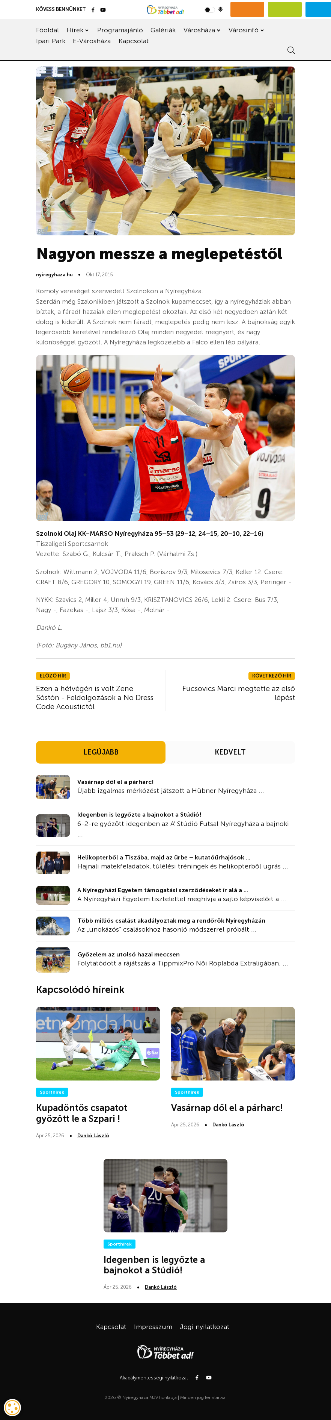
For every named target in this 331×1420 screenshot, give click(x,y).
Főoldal (47, 30)
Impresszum (153, 1327)
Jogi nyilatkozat (205, 1327)
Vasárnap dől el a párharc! (115, 781)
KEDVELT (230, 752)
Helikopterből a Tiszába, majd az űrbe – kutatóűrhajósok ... (163, 857)
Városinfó (244, 30)
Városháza (199, 30)
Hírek (74, 30)
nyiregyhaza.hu (54, 274)
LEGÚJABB (101, 752)
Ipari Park (50, 41)
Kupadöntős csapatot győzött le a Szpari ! (81, 1113)
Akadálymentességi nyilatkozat (154, 1378)
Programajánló (120, 30)
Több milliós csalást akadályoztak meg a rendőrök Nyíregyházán (171, 920)
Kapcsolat (134, 41)
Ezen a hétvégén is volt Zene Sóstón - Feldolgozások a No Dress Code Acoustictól (94, 697)
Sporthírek (52, 1092)
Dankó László (93, 1135)
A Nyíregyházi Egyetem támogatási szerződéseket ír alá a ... (162, 890)
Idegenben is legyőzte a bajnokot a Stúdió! (139, 814)
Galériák (163, 30)
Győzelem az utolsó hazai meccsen (128, 954)
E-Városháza (92, 41)
